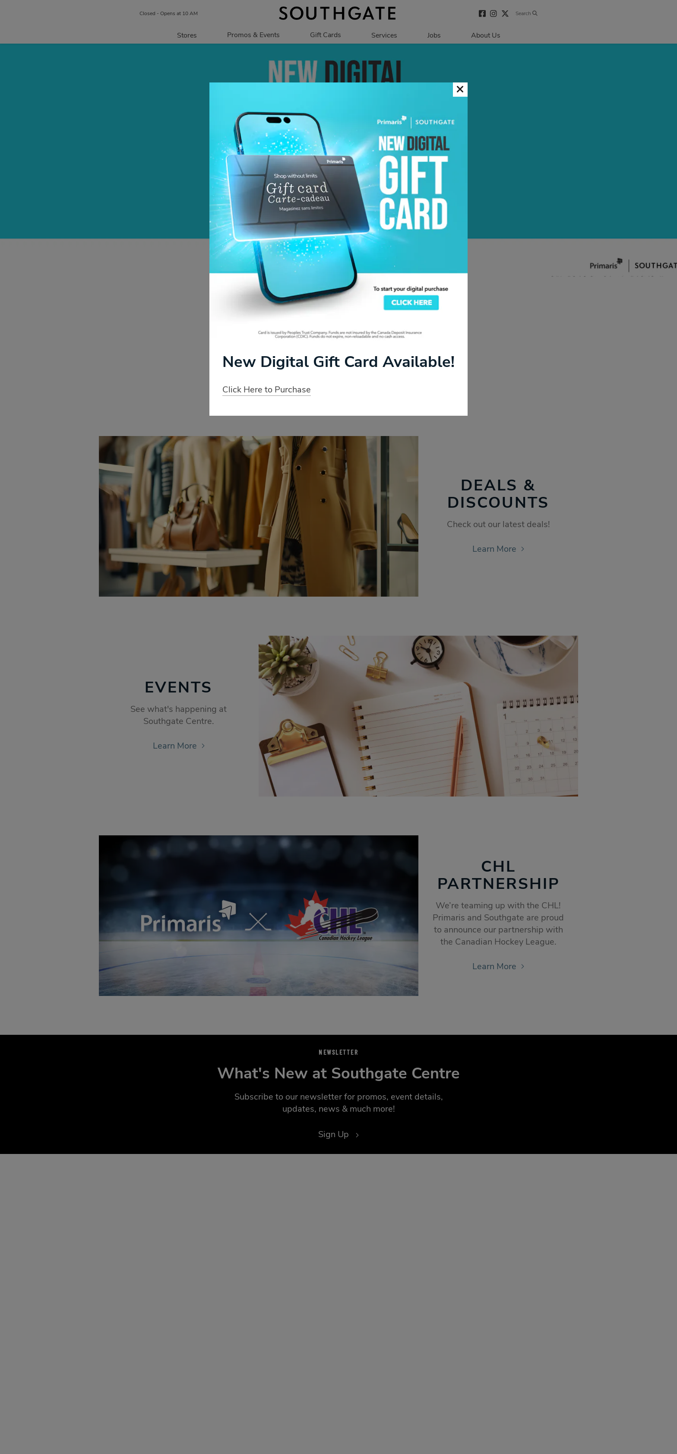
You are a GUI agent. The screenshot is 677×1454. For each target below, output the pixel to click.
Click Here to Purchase (266, 389)
